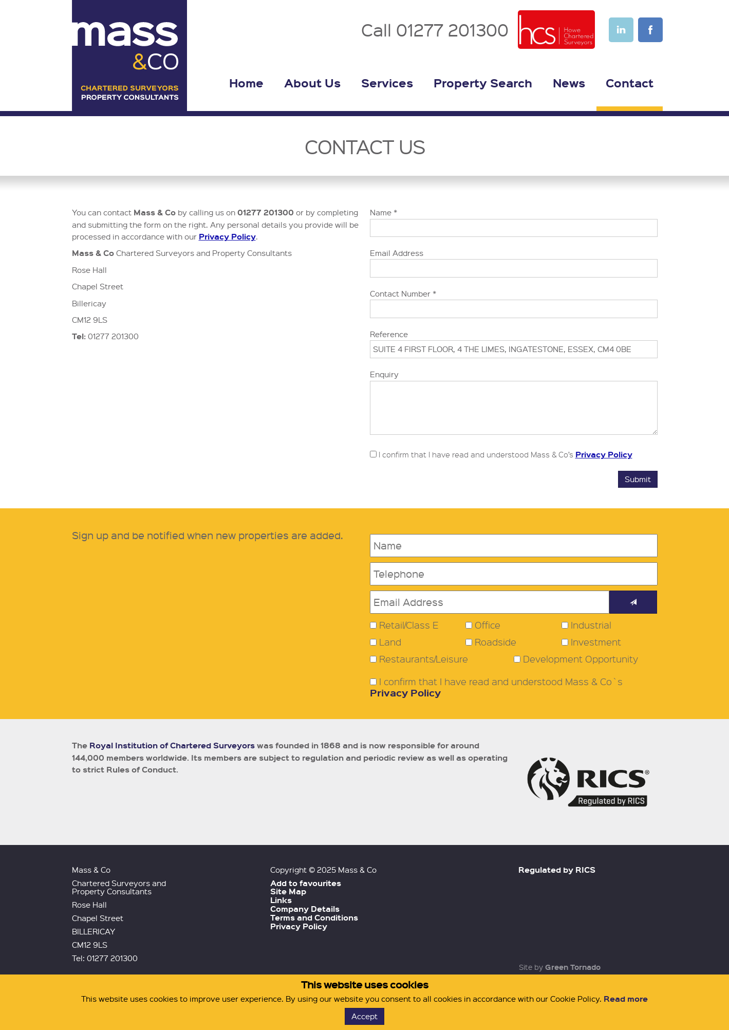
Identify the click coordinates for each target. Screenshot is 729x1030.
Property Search (483, 83)
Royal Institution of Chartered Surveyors (172, 745)
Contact (629, 83)
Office (487, 625)
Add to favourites (305, 883)
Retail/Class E (409, 625)
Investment (596, 642)
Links (281, 900)
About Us (312, 83)
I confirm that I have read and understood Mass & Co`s (496, 687)
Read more (626, 998)
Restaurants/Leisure (423, 659)
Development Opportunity (580, 659)
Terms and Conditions (314, 917)
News (569, 83)
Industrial (591, 625)
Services (387, 83)
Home (246, 83)
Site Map (288, 891)
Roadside (495, 642)
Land (390, 642)
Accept (364, 1016)
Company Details (305, 908)
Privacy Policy (227, 236)
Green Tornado (573, 967)
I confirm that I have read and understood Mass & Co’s (501, 454)
